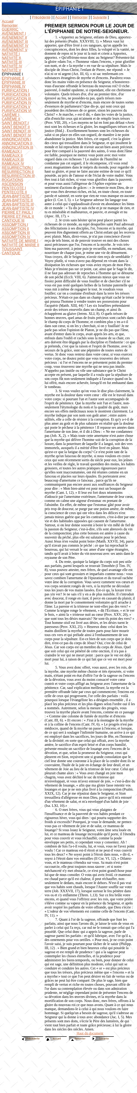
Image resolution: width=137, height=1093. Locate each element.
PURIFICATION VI (16, 111)
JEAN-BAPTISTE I (17, 196)
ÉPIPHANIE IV (13, 86)
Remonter (80, 17)
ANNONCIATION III (17, 147)
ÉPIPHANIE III (13, 82)
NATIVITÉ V (11, 70)
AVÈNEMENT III (15, 42)
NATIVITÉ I (11, 54)
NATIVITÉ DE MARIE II (20, 245)
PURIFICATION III (16, 99)
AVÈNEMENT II (14, 38)
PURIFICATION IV (16, 103)
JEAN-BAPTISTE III (18, 204)
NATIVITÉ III (12, 62)
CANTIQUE (11, 253)
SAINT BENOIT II (16, 127)
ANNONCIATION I (16, 139)
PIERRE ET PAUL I (17, 212)
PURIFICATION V (16, 107)
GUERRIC (10, 29)
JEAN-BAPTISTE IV (18, 208)
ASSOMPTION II (15, 229)
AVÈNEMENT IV (15, 46)
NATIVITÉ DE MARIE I (20, 241)
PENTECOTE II (14, 192)
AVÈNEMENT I (14, 33)
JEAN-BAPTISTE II (17, 200)
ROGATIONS (12, 180)
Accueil (61, 17)
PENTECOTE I (14, 188)
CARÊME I (10, 115)
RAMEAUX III (13, 159)
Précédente (41, 17)
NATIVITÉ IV (12, 66)
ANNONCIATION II (17, 143)
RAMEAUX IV (13, 164)
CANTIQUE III (13, 220)
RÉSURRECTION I (17, 168)
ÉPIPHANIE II (13, 78)
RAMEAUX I (12, 151)
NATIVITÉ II (11, 58)
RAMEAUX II (12, 155)
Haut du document (90, 1033)
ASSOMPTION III (16, 233)
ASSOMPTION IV (16, 237)
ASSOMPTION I (15, 225)
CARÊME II (11, 119)
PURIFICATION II (16, 94)
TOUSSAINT (12, 249)
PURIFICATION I (15, 90)
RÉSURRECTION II (18, 172)
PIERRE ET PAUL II (18, 216)
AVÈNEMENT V (14, 50)
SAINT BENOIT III (16, 131)
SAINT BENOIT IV (16, 135)
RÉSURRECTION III (18, 176)
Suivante (100, 17)
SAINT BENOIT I (15, 123)
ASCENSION (12, 184)
